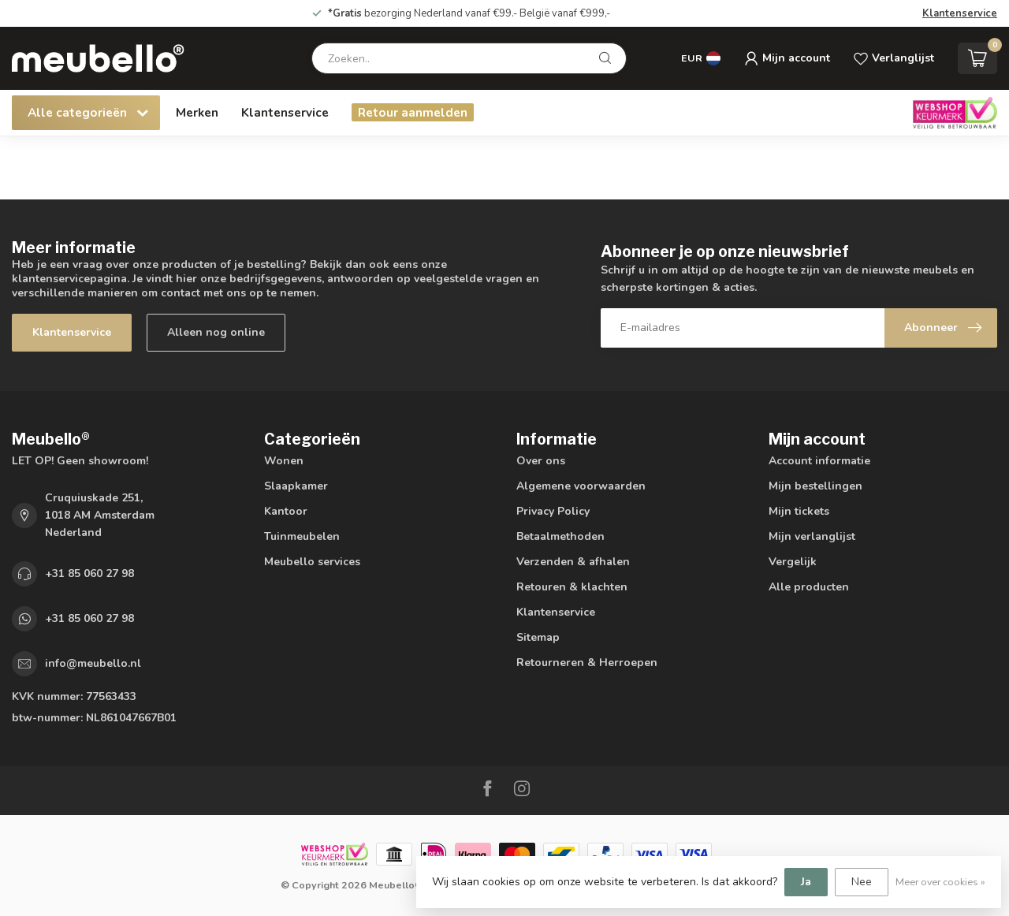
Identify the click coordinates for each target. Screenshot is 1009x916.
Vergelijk (793, 561)
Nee (861, 881)
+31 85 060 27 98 (89, 573)
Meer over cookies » (940, 881)
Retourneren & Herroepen (586, 662)
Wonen (283, 460)
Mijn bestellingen (815, 485)
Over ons (540, 460)
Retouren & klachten (571, 586)
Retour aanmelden (412, 112)
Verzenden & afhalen (573, 561)
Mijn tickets (799, 511)
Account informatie (819, 460)
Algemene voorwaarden (581, 485)
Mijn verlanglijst (812, 536)
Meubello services (312, 561)
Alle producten (809, 586)
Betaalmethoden (560, 536)
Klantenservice (959, 13)
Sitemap (538, 637)
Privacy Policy (553, 511)
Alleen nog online (216, 332)
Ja (806, 881)
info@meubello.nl (93, 663)
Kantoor (285, 511)
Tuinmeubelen (302, 536)
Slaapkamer (296, 485)
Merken (197, 112)
